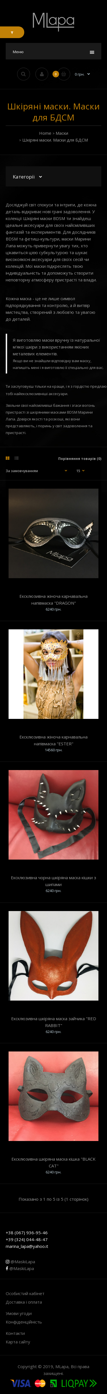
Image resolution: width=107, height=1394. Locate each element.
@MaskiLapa (20, 1261)
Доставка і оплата (24, 1302)
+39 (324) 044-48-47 (27, 1239)
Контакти (15, 1333)
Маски (62, 133)
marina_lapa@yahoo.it (27, 1246)
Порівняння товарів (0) (79, 458)
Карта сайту (18, 1342)
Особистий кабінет (25, 1293)
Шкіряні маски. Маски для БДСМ (55, 140)
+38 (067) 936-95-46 (27, 1232)
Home (45, 133)
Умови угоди (19, 1313)
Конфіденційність (24, 1322)
